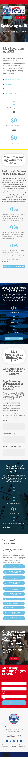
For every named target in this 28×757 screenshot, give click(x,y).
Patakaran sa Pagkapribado (5, 745)
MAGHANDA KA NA (11, 93)
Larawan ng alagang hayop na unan (9, 271)
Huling (3, 691)
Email (3, 693)
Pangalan (4, 680)
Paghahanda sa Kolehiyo (11, 89)
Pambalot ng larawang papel (11, 272)
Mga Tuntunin (14, 745)
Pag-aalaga (8, 84)
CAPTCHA (4, 699)
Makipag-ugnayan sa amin (22, 745)
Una (2, 685)
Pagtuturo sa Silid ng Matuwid (13, 79)
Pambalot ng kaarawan (9, 275)
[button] (3, 1)
